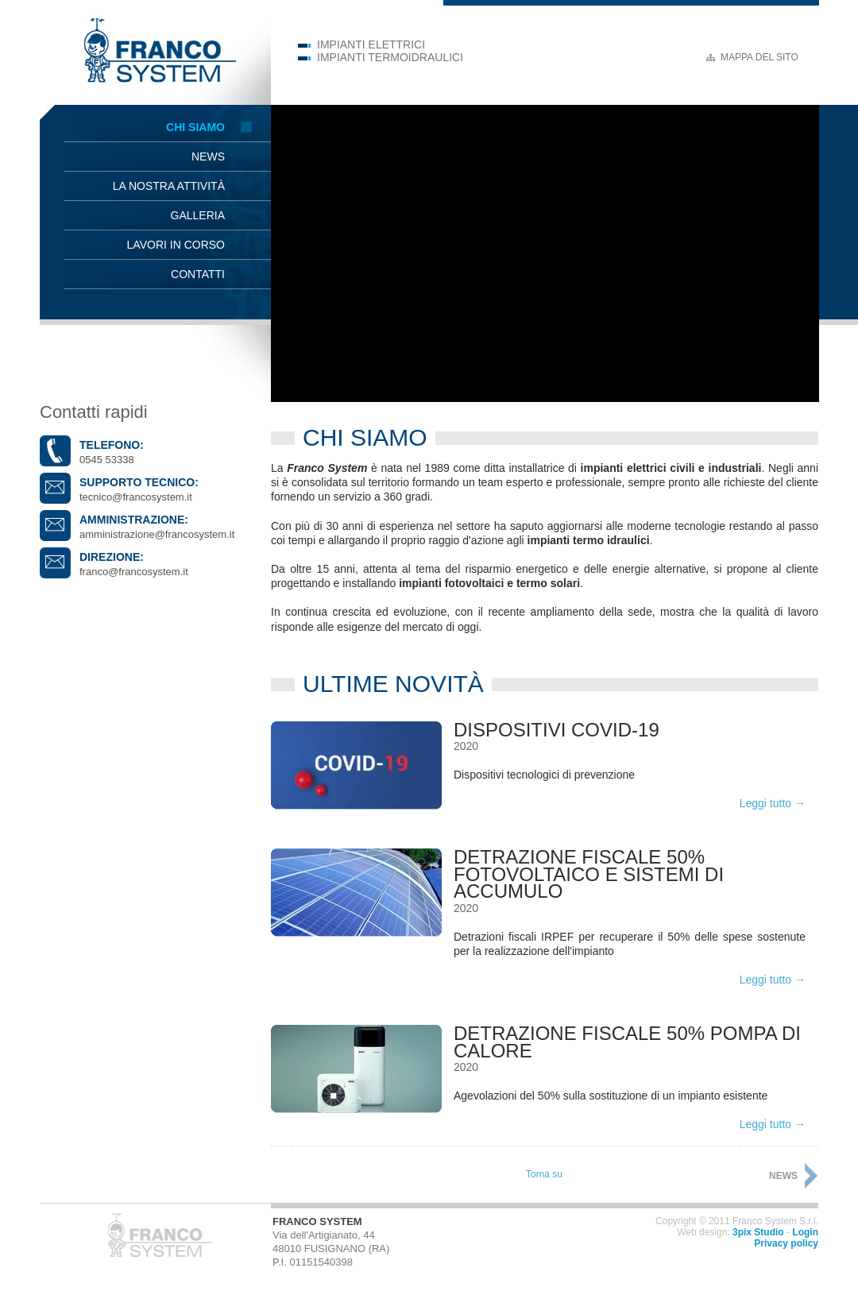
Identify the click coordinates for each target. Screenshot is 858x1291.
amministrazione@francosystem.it (156, 534)
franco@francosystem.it (133, 572)
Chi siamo (195, 127)
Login (805, 1232)
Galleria (198, 215)
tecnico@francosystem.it (135, 497)
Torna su (544, 1174)
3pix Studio (758, 1232)
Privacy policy (786, 1243)
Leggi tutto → (773, 803)
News (208, 156)
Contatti (198, 274)
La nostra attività (169, 186)
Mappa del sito (759, 57)
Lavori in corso (176, 244)
